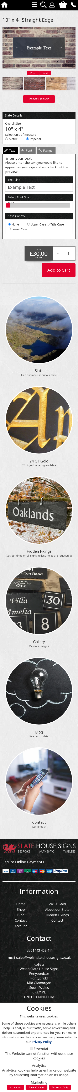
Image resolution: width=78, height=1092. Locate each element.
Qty (56, 253)
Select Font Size (19, 197)
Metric (13, 139)
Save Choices (36, 1087)
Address (39, 965)
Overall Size (13, 123)
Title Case (57, 224)
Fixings (47, 150)
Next (45, 73)
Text (12, 150)
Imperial (35, 139)
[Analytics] (39, 1061)
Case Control (16, 216)
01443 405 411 (42, 950)
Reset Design (39, 99)
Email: (11, 958)
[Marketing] (39, 1078)
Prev (33, 73)
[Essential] (31, 1048)
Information (39, 891)
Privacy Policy (42, 1042)
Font (29, 150)
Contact (39, 938)
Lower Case (19, 229)
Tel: (27, 951)
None (15, 224)
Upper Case (38, 224)
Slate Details (13, 115)
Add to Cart (58, 270)
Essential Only (60, 1087)
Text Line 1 (15, 180)
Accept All (15, 1087)
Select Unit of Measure (20, 135)
